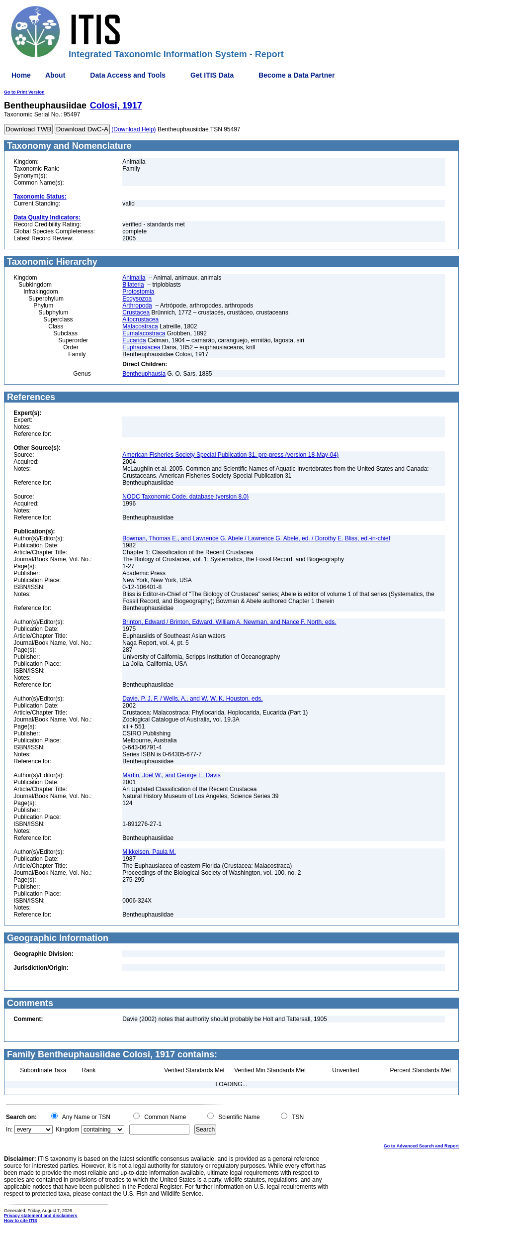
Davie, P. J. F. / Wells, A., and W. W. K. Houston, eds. (192, 698)
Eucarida (134, 340)
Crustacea (136, 312)
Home (21, 75)
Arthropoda (137, 305)
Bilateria (133, 284)
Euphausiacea (141, 347)
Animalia (133, 277)
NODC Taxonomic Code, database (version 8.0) (185, 496)
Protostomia (138, 291)
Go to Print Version (24, 92)
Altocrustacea (140, 319)
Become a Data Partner (296, 75)
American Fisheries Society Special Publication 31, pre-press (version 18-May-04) (230, 454)
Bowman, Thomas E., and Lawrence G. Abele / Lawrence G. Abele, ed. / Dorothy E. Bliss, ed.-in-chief (256, 538)
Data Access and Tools (128, 75)
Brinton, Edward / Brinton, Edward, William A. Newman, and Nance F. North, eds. (229, 621)
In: (9, 1129)
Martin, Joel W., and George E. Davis (171, 775)
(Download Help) (133, 129)
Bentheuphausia (144, 373)
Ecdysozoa (137, 298)
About (55, 75)
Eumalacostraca (143, 333)
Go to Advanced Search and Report (421, 1145)
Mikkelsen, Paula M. (148, 851)
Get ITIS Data (212, 75)
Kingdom (67, 1129)
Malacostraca (140, 326)
